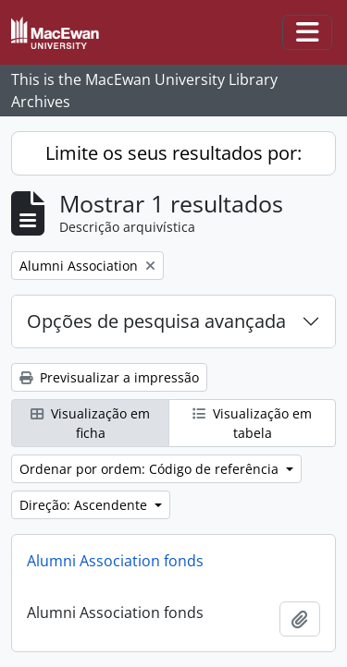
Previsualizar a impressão (109, 377)
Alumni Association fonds (115, 561)
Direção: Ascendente (85, 505)
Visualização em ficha (90, 423)
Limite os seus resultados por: (173, 152)
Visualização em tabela (252, 423)
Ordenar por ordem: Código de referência (150, 469)
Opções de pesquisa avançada (156, 321)
